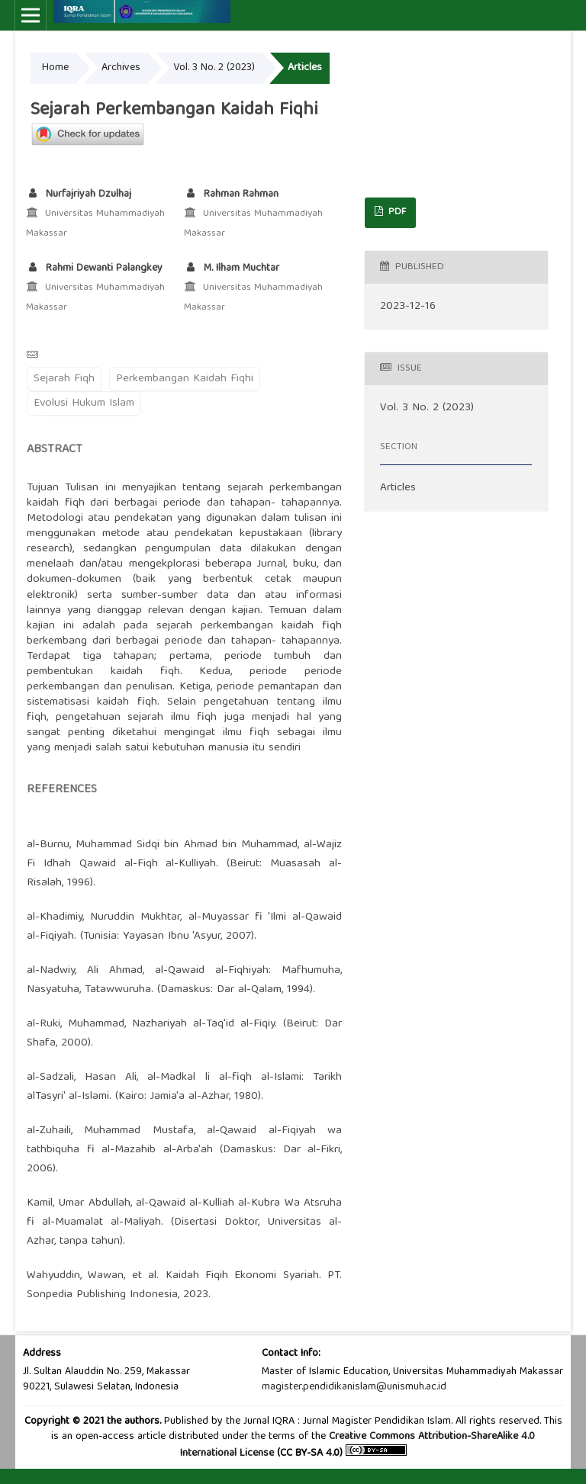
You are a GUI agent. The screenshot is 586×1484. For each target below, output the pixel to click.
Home (55, 67)
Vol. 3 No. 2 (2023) (214, 67)
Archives (120, 67)
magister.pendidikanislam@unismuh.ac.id (354, 1387)
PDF (395, 212)
